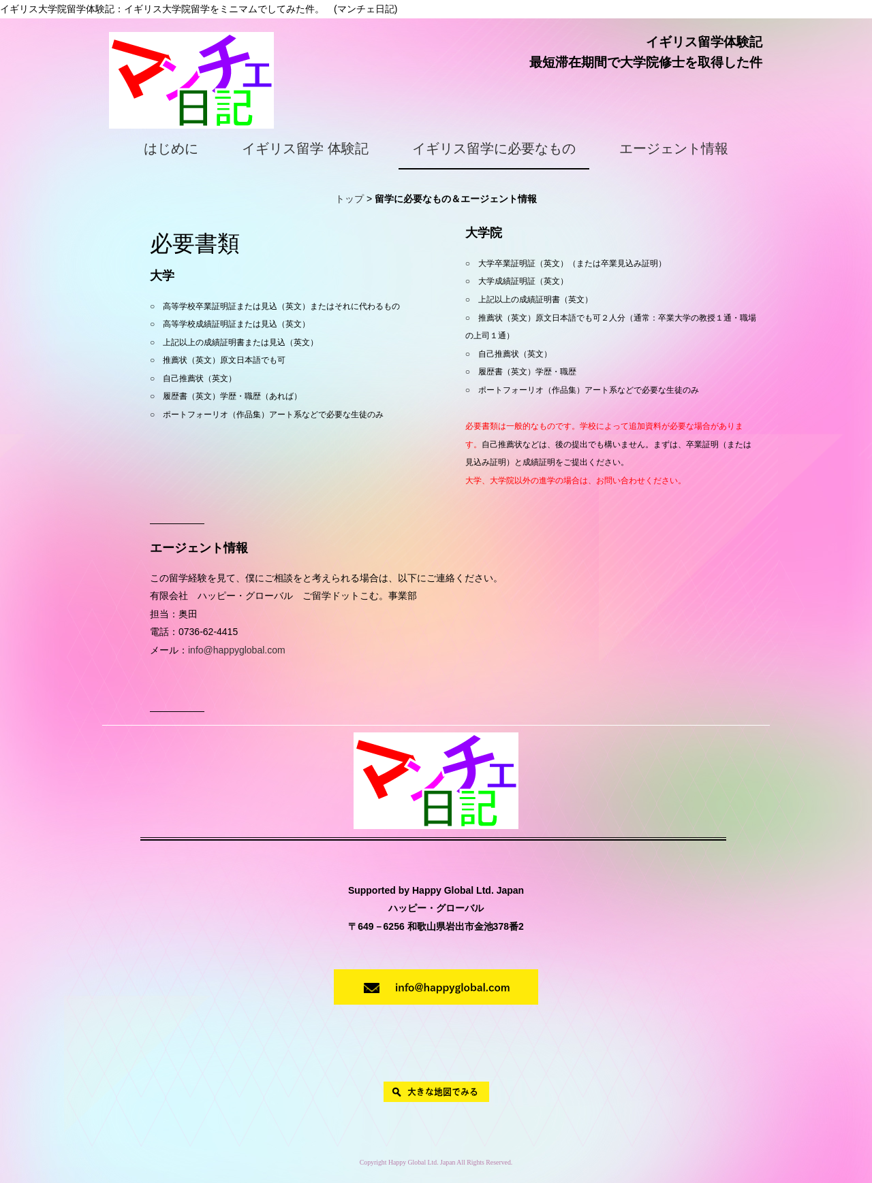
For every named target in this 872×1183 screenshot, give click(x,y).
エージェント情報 (673, 148)
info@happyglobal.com (236, 650)
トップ (349, 198)
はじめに (171, 148)
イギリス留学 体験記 (305, 148)
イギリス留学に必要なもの (494, 148)
